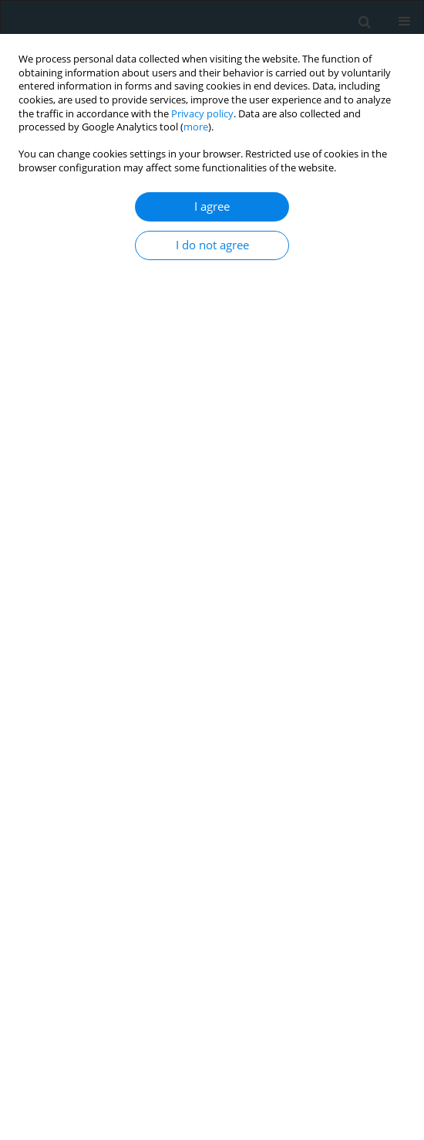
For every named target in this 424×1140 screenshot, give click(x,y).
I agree (212, 206)
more (195, 127)
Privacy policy (202, 113)
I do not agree (212, 245)
